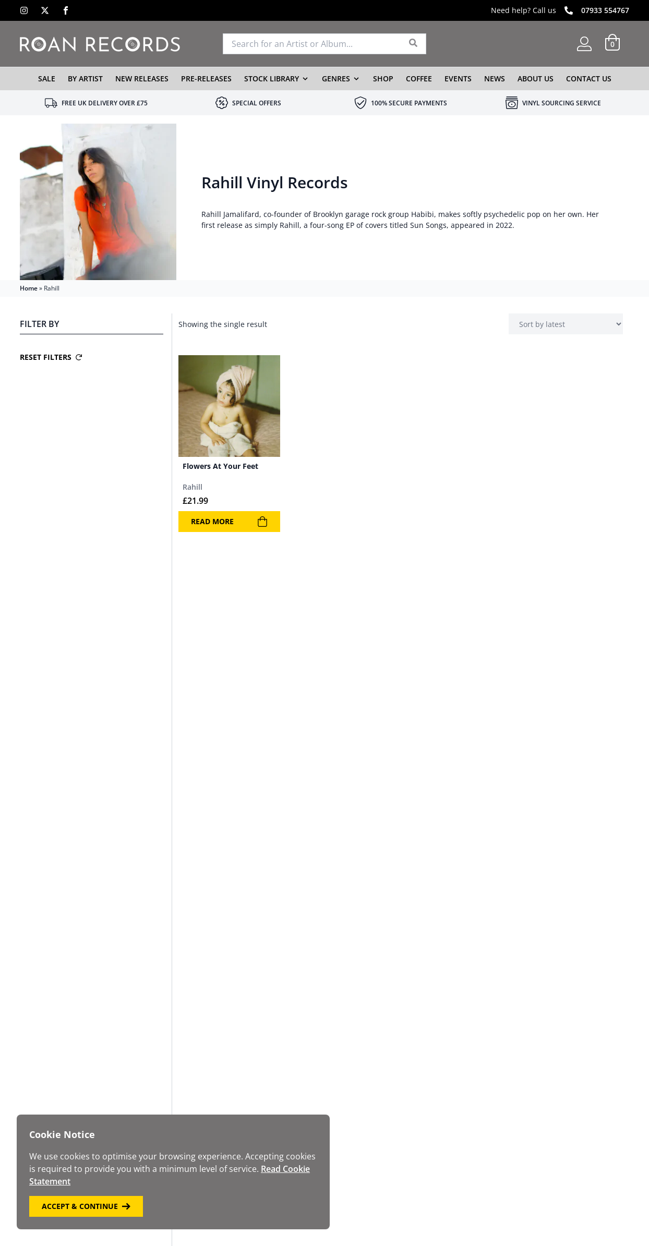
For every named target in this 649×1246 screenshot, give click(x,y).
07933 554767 (605, 10)
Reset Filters (51, 357)
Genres (336, 78)
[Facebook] (66, 10)
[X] (45, 10)
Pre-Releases (206, 78)
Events (458, 78)
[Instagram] (24, 10)
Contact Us (588, 78)
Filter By (39, 324)
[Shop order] (566, 323)
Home (29, 288)
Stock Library (271, 78)
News (494, 78)
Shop (383, 78)
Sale (46, 78)
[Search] (413, 43)
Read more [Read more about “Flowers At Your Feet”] (229, 521)
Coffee (419, 78)
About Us (536, 78)
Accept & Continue (86, 1206)
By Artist (85, 78)
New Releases (142, 78)
